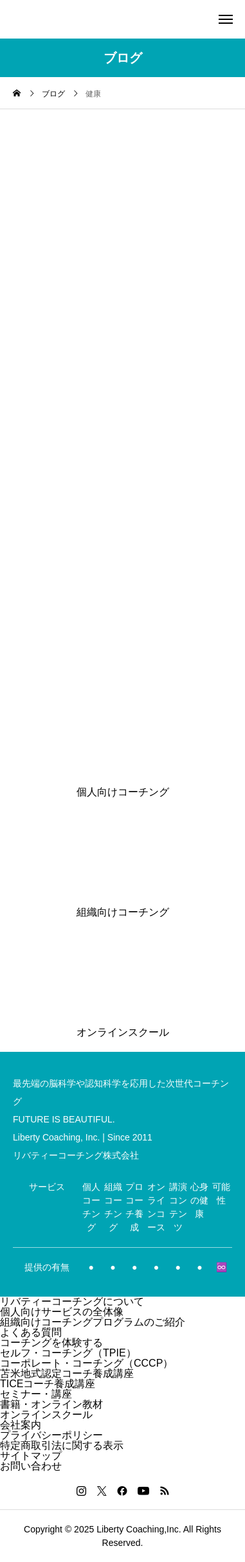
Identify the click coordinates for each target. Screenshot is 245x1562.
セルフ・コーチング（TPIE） (68, 1352)
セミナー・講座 (36, 1394)
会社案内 (20, 1424)
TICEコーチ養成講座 (47, 1383)
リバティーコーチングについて (72, 1301)
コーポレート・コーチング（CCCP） (86, 1363)
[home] (17, 94)
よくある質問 (31, 1332)
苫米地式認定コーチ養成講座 (67, 1373)
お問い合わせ (31, 1465)
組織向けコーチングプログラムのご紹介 (92, 1322)
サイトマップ (31, 1455)
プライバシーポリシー (51, 1435)
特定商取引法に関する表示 (61, 1445)
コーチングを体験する (51, 1342)
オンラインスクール (46, 1414)
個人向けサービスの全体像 (61, 1311)
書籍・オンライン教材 (51, 1404)
